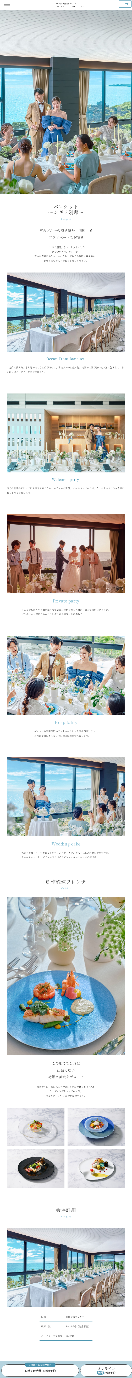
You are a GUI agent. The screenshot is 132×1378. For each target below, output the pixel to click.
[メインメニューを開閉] (7, 5)
